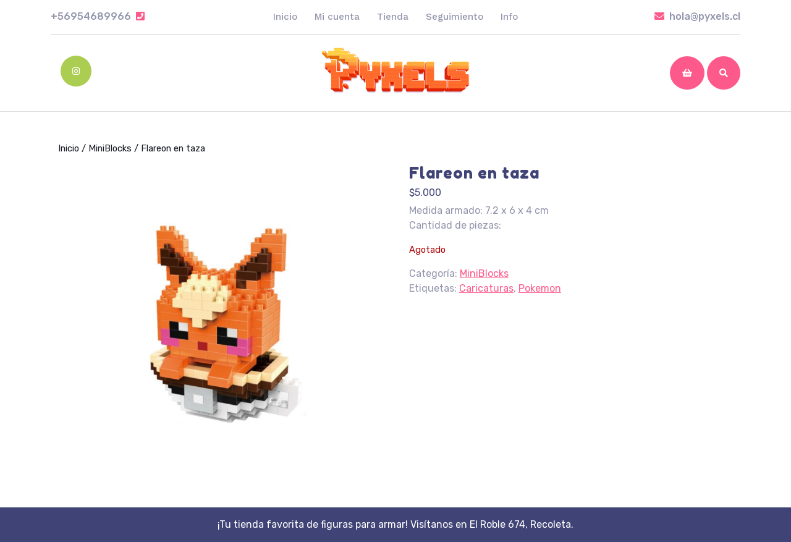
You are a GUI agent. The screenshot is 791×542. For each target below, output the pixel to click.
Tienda (392, 16)
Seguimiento (454, 16)
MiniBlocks (110, 148)
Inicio (285, 16)
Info (509, 16)
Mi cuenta (337, 16)
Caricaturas (486, 288)
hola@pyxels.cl (697, 16)
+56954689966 (98, 16)
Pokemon (539, 288)
